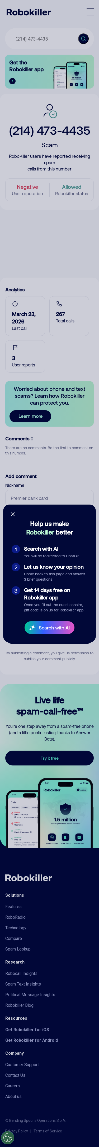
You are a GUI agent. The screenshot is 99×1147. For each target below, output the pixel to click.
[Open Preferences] (7, 1137)
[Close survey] (13, 514)
